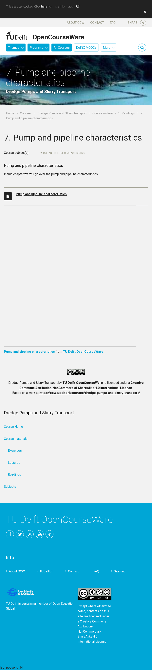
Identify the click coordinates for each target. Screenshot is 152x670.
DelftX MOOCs (86, 47)
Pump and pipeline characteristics (63, 153)
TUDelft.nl (46, 571)
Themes (13, 47)
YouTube (40, 534)
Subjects (10, 486)
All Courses (62, 47)
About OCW (75, 23)
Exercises (15, 450)
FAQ (113, 23)
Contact (97, 23)
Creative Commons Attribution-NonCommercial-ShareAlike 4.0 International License (92, 631)
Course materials (104, 113)
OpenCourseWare (58, 36)
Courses (26, 113)
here (44, 6)
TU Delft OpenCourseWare (83, 352)
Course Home (13, 427)
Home (10, 113)
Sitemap (119, 571)
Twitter (20, 534)
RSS (30, 534)
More (106, 47)
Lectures (14, 463)
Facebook (10, 534)
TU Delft (49, 534)
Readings (128, 113)
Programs (36, 47)
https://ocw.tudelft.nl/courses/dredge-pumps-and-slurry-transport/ (89, 393)
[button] (144, 11)
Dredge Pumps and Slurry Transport (62, 113)
